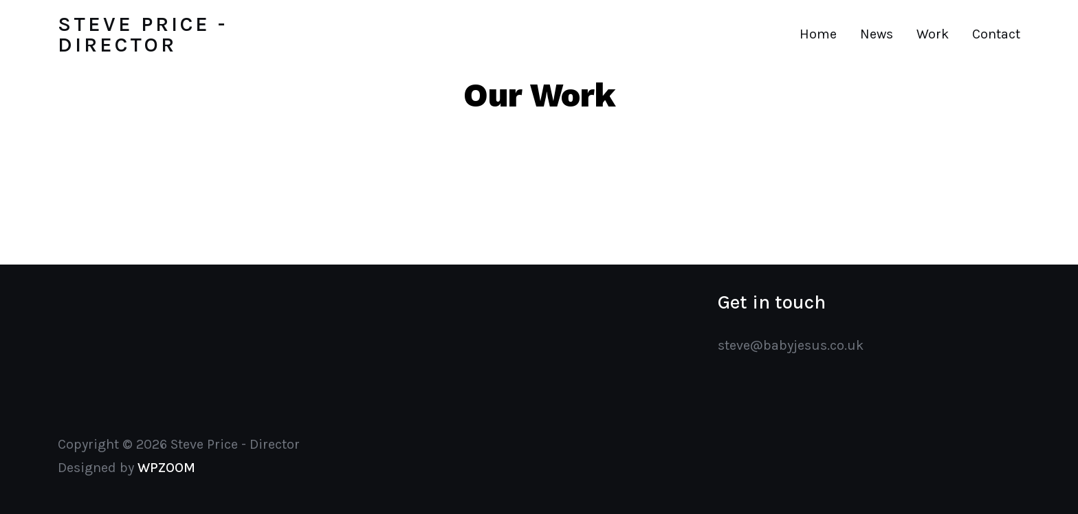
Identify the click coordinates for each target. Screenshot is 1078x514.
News (876, 34)
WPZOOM (166, 468)
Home (818, 34)
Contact (996, 34)
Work (932, 34)
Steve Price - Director (143, 34)
